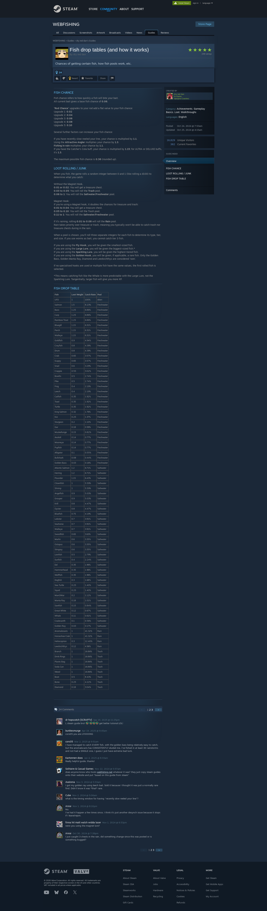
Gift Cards (128, 902)
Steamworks (129, 890)
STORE (93, 9)
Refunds (181, 902)
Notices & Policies (186, 890)
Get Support (212, 890)
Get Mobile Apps (214, 884)
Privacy (180, 878)
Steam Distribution (132, 896)
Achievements (184, 108)
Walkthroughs (188, 112)
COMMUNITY (108, 9)
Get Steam (211, 878)
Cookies (181, 896)
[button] (58, 72)
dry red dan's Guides (86, 40)
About (124, 9)
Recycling (158, 896)
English (183, 116)
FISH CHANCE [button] (173, 168)
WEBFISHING (59, 40)
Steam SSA (128, 884)
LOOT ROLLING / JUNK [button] (178, 173)
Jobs (155, 884)
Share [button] (103, 78)
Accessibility (183, 884)
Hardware (158, 890)
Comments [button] (172, 190)
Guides (70, 40)
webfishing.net (104, 772)
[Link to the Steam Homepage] (68, 11)
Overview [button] (171, 161)
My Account (212, 896)
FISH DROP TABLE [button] (176, 178)
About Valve (159, 878)
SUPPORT (137, 9)
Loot (177, 112)
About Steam (130, 878)
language (206, 3)
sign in (195, 3)
